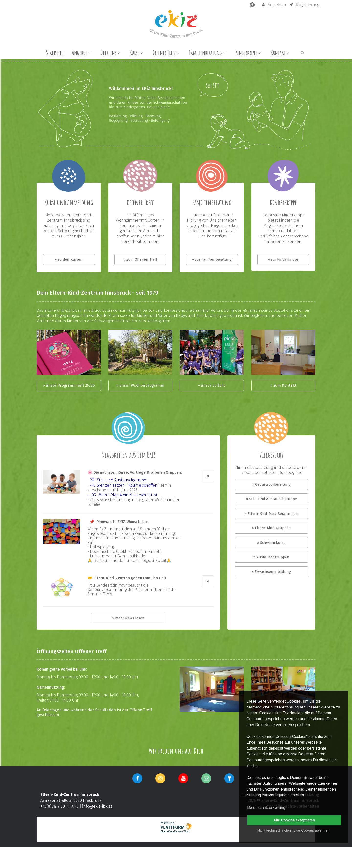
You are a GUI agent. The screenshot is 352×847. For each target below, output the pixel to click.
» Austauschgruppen (271, 557)
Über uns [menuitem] (110, 52)
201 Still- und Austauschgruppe (118, 480)
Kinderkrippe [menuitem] (248, 52)
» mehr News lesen (128, 618)
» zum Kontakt (283, 385)
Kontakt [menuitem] (280, 52)
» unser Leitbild (212, 385)
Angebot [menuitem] (82, 52)
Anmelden (273, 4)
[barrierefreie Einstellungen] (253, 4)
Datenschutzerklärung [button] (266, 807)
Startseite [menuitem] (54, 52)
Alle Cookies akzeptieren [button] (294, 820)
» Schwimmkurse (271, 542)
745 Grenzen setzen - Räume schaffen (123, 485)
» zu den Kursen (69, 259)
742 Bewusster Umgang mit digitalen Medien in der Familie (133, 501)
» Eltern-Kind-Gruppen (271, 528)
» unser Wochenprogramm (140, 385)
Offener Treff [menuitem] (166, 52)
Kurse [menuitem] (137, 52)
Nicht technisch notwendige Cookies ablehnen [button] (293, 830)
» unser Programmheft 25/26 (69, 385)
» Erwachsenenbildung (271, 571)
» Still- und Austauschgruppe (271, 499)
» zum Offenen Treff (140, 259)
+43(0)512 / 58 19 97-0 (59, 806)
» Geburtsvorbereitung (271, 484)
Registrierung (304, 4)
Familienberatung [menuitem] (208, 52)
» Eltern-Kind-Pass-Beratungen (271, 513)
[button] (302, 52)
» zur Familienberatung (211, 259)
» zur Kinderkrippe (283, 259)
